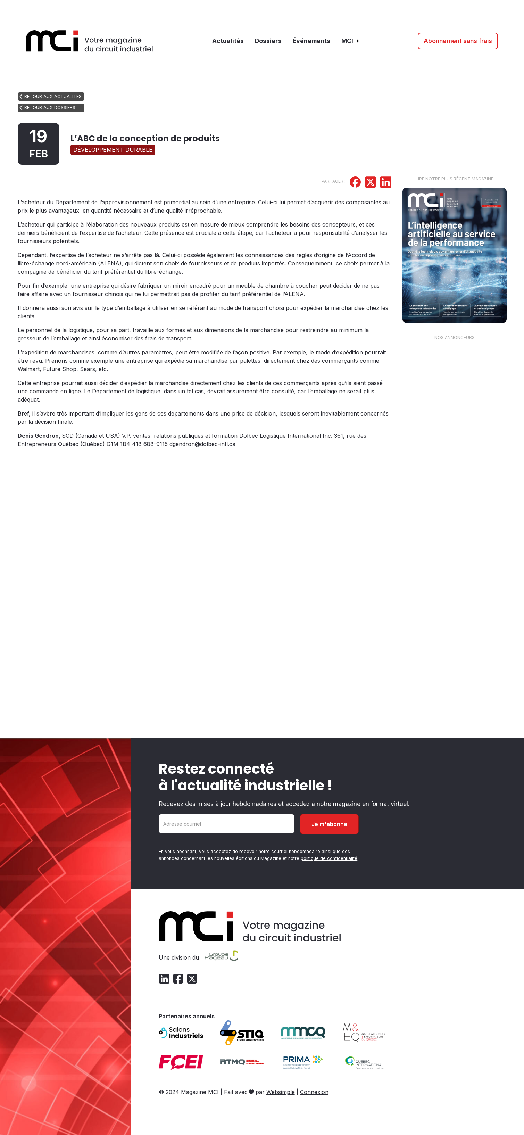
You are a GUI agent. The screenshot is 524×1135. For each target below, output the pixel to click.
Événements (311, 40)
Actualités (228, 40)
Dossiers (268, 40)
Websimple (280, 1091)
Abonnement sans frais (458, 40)
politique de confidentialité (329, 858)
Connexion (314, 1091)
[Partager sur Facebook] (355, 183)
